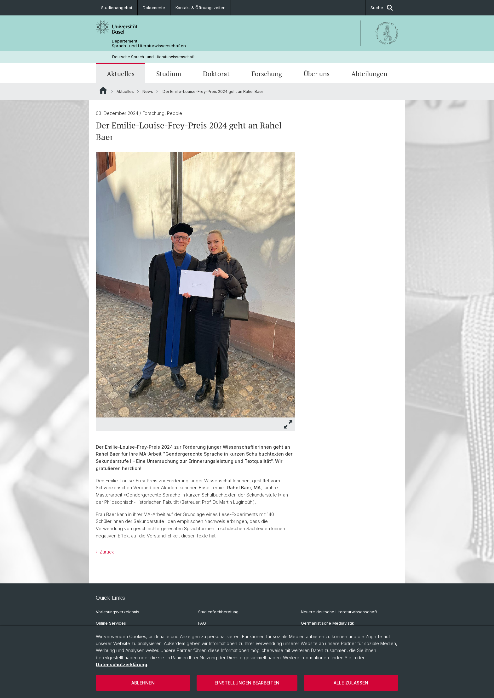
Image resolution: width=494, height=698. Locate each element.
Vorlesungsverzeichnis (117, 612)
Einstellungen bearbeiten (247, 682)
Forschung (266, 73)
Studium (168, 73)
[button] (288, 424)
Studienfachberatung (218, 612)
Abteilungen (369, 73)
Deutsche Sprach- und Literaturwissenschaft (153, 56)
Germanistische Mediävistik (327, 623)
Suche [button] (381, 8)
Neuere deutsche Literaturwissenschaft (339, 612)
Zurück (106, 551)
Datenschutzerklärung (121, 664)
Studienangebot (116, 7)
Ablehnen (143, 682)
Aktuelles (121, 73)
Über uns (317, 73)
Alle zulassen (351, 682)
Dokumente (154, 7)
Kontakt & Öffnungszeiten (200, 7)
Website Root (103, 90)
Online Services (111, 623)
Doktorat (216, 73)
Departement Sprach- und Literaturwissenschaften (149, 43)
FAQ (202, 623)
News (147, 91)
